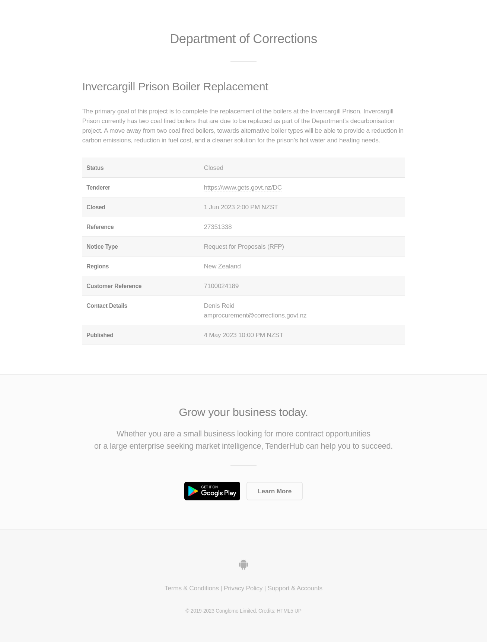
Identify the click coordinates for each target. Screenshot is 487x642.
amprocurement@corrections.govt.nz (255, 315)
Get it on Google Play (212, 491)
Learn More (275, 491)
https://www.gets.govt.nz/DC (243, 187)
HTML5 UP (289, 611)
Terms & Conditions (192, 588)
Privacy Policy (243, 588)
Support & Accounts (294, 588)
